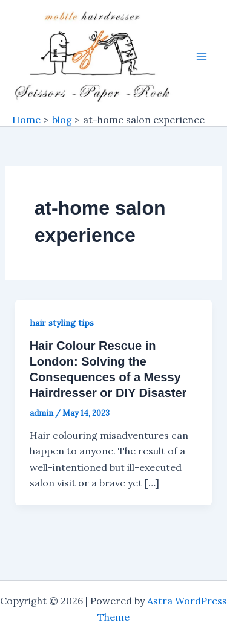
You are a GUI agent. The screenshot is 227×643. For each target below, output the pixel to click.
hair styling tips (62, 322)
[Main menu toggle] (201, 56)
